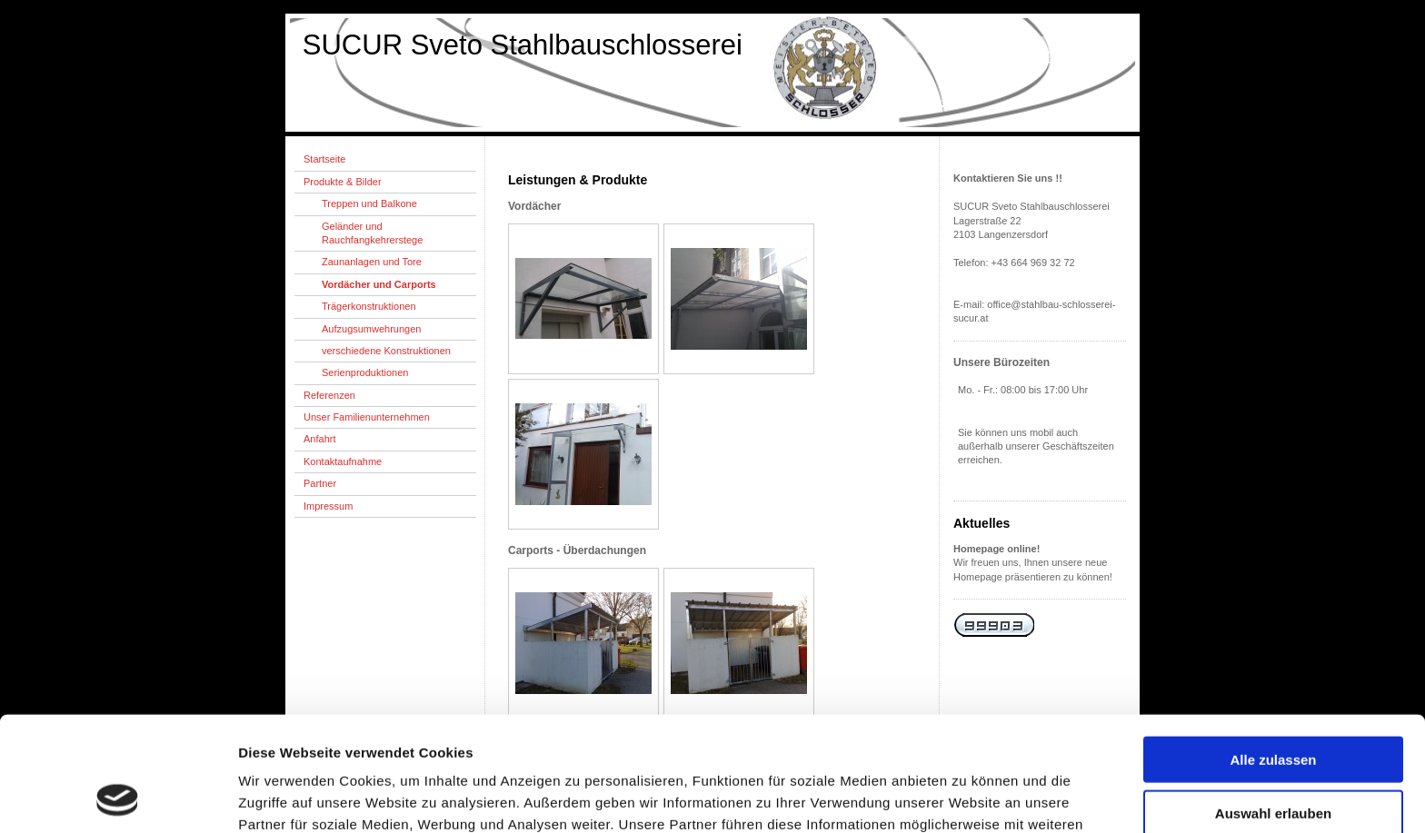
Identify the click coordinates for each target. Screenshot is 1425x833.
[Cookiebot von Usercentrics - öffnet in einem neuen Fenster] (117, 797)
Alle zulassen (1273, 651)
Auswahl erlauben (1273, 705)
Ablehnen (1273, 758)
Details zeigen (966, 797)
